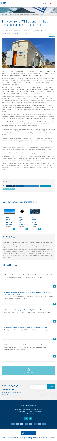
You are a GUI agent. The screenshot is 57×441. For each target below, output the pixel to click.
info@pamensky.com (30, 413)
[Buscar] (49, 3)
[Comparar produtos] (46, 3)
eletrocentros (10, 186)
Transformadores (45, 186)
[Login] (43, 3)
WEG (3, 3)
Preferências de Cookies (30, 433)
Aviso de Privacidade (7, 437)
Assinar (51, 386)
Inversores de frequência (31, 186)
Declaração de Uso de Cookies (20, 437)
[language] (51, 3)
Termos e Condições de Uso (34, 437)
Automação (20, 186)
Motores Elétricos (9, 189)
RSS (42, 437)
